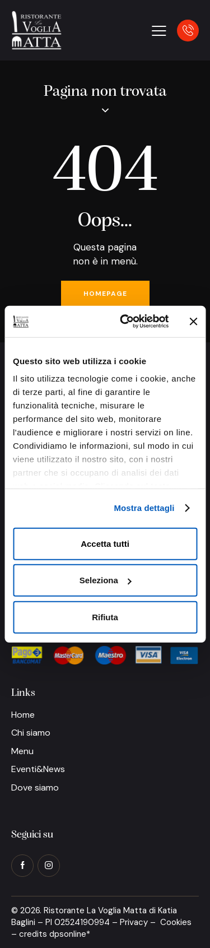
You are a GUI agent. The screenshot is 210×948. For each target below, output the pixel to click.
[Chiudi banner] (193, 322)
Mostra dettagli (144, 508)
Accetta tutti (105, 543)
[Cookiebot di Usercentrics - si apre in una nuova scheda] (125, 321)
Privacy (134, 922)
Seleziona (106, 580)
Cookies (176, 922)
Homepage (105, 293)
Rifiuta (105, 616)
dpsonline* (69, 934)
